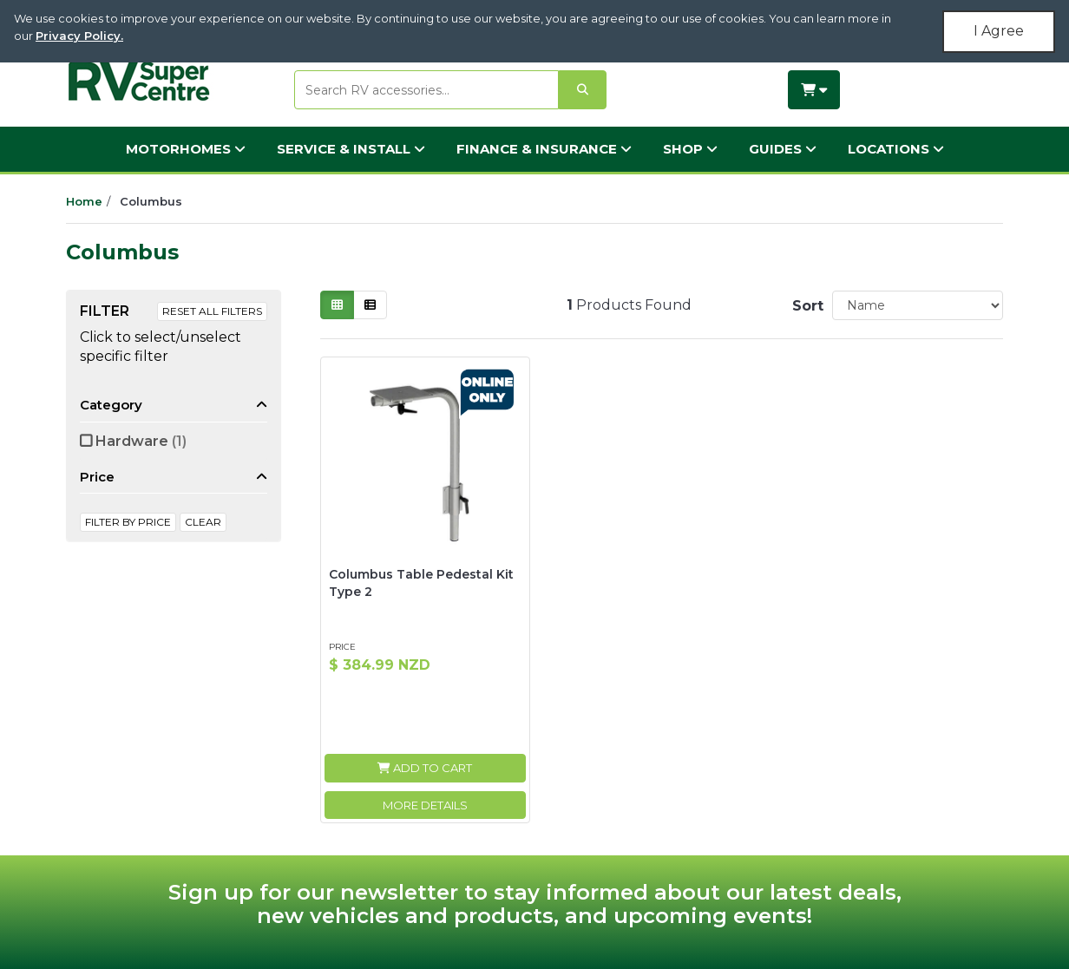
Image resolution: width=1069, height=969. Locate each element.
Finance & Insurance (544, 149)
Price (97, 476)
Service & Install (351, 149)
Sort (805, 306)
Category (111, 404)
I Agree (999, 31)
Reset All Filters (212, 311)
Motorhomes (186, 149)
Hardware (141, 441)
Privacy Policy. (79, 36)
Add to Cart (424, 768)
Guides (783, 149)
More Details (425, 805)
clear (203, 521)
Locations (896, 149)
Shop (690, 149)
